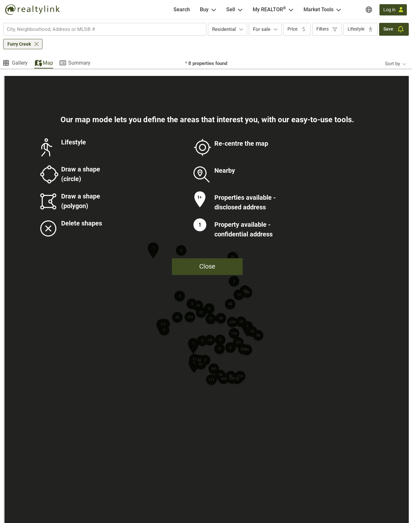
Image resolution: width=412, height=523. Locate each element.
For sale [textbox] (261, 29)
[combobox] (104, 29)
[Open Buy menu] (213, 9)
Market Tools (318, 9)
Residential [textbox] (224, 29)
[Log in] (393, 9)
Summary (79, 63)
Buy (204, 9)
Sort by (392, 64)
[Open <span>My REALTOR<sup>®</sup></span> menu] (291, 9)
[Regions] (369, 9)
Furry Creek (19, 44)
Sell (230, 9)
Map (48, 63)
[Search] (181, 9)
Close (207, 266)
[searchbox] (101, 29)
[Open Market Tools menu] (338, 9)
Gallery (20, 63)
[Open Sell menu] (240, 9)
